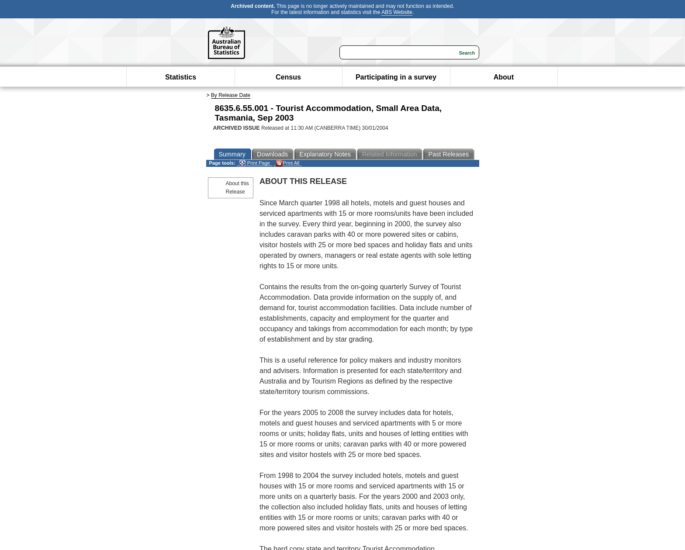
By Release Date (230, 95)
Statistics (180, 77)
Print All (287, 163)
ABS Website (396, 12)
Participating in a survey (396, 77)
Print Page (254, 163)
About (504, 77)
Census (288, 77)
